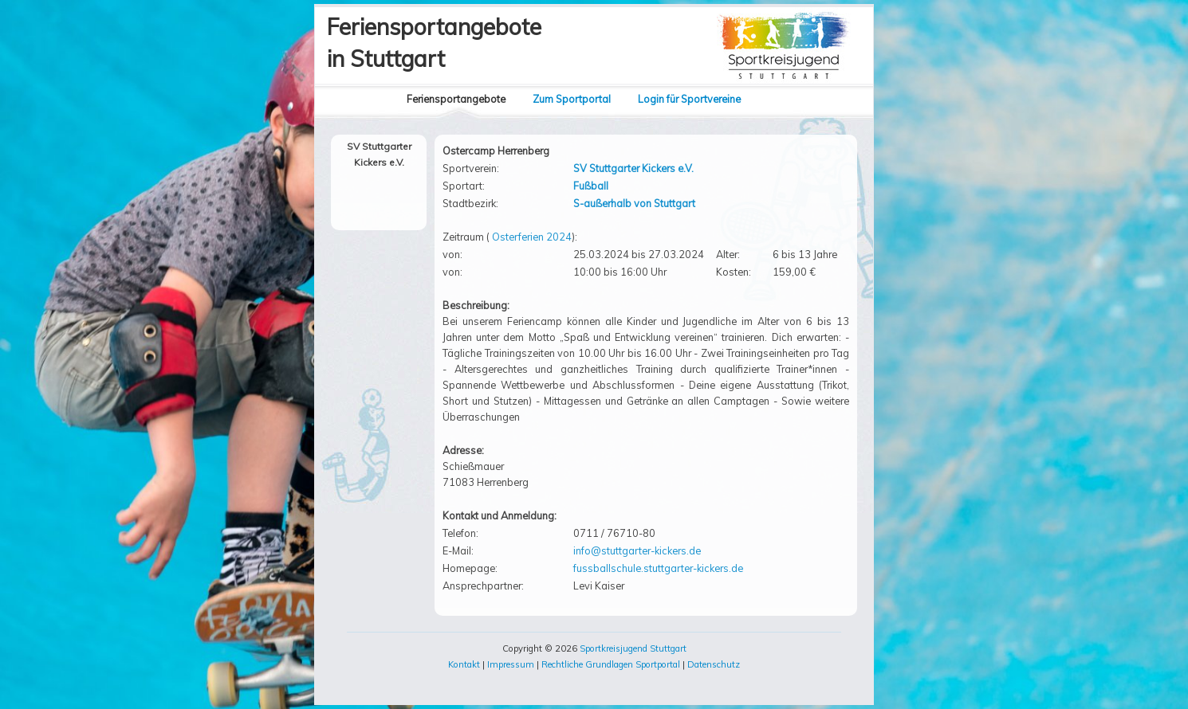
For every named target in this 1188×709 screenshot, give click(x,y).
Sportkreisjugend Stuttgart (633, 648)
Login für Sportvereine (689, 98)
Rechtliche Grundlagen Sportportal (610, 664)
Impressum (510, 664)
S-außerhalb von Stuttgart (634, 203)
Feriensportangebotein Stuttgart (434, 42)
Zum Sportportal (572, 98)
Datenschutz (713, 664)
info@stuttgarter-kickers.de (637, 550)
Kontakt (464, 664)
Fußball (590, 185)
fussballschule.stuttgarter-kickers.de (658, 568)
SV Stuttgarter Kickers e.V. (633, 168)
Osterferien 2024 (532, 236)
